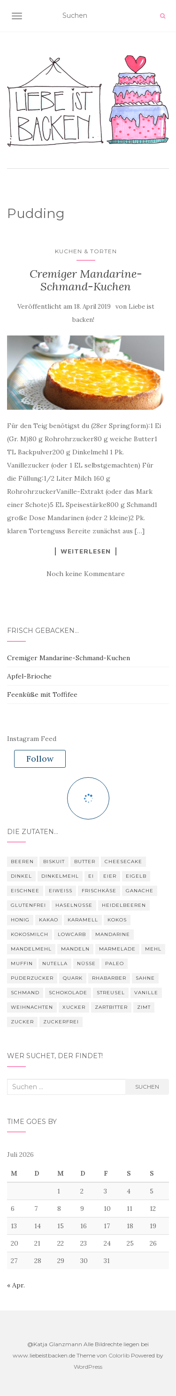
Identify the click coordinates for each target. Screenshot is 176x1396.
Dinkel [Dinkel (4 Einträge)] (21, 876)
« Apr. (16, 1285)
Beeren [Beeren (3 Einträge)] (22, 861)
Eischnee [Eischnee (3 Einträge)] (25, 891)
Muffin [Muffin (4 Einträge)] (22, 963)
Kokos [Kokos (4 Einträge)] (117, 920)
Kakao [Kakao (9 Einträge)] (48, 920)
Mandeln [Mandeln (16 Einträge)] (75, 949)
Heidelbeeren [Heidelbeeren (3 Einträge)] (124, 905)
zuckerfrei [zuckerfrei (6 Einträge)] (61, 1022)
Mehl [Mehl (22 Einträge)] (153, 949)
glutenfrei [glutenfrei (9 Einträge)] (28, 905)
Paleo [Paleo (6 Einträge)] (114, 963)
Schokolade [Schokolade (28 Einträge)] (68, 993)
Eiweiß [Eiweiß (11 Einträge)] (60, 891)
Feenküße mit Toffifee (42, 694)
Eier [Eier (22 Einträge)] (109, 876)
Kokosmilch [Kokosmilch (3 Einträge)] (29, 934)
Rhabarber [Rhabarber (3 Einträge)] (109, 978)
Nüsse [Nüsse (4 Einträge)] (86, 963)
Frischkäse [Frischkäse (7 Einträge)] (99, 891)
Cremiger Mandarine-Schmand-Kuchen (86, 279)
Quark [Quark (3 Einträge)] (73, 978)
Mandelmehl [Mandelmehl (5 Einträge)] (31, 949)
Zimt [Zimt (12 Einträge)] (144, 1007)
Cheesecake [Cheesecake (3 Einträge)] (123, 861)
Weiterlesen (86, 551)
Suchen (147, 1086)
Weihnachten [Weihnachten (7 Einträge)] (32, 1007)
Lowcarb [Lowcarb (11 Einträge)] (72, 934)
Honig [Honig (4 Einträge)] (20, 920)
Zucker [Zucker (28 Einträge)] (22, 1022)
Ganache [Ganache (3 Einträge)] (139, 891)
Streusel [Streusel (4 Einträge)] (111, 993)
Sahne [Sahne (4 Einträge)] (145, 978)
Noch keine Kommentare (85, 573)
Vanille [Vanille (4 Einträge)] (146, 993)
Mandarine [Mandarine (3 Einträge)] (112, 934)
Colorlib (119, 1355)
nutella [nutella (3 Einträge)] (55, 963)
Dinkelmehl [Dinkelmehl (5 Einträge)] (60, 876)
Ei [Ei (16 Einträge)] (91, 876)
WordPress (88, 1366)
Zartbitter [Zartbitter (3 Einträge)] (111, 1007)
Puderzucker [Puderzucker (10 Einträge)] (32, 978)
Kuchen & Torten (86, 251)
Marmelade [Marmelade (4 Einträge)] (117, 949)
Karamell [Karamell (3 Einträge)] (83, 920)
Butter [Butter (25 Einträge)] (84, 861)
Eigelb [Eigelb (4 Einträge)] (136, 876)
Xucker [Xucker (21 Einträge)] (73, 1007)
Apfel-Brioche (29, 676)
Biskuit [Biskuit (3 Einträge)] (54, 861)
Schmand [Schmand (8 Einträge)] (25, 993)
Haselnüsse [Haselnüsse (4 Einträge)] (73, 905)
